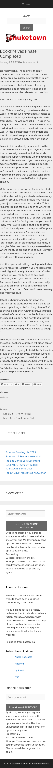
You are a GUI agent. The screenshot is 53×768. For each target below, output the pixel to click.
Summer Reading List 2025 (21, 452)
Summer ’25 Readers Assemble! (23, 456)
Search (26, 15)
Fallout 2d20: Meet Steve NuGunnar (26, 472)
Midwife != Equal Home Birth (19, 418)
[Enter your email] (25, 513)
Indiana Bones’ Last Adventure (23, 460)
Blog (5, 409)
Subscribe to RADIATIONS (23, 707)
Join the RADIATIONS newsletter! (26, 525)
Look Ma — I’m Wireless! (17, 413)
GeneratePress (41, 763)
